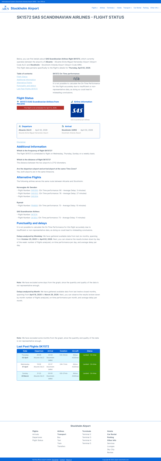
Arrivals (35, 433)
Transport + (127, 7)
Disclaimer (55, 458)
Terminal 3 (86, 436)
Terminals (86, 430)
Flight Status (22, 75)
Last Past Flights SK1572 (27, 88)
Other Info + (154, 7)
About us (69, 458)
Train (59, 442)
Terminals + (111, 7)
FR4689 (34, 204)
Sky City (110, 448)
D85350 (34, 189)
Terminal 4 (86, 439)
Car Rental (137, 7)
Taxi (59, 439)
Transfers (61, 445)
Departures (37, 436)
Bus (58, 436)
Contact (62, 458)
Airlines (102, 7)
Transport (61, 433)
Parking (146, 7)
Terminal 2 (86, 433)
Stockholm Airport (25, 7)
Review (110, 451)
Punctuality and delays (26, 85)
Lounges (110, 445)
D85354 (34, 195)
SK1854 (34, 216)
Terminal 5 (86, 442)
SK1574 (34, 213)
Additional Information (26, 79)
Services (110, 442)
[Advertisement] (80, 38)
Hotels (119, 7)
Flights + (95, 7)
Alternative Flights (24, 82)
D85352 (34, 192)
